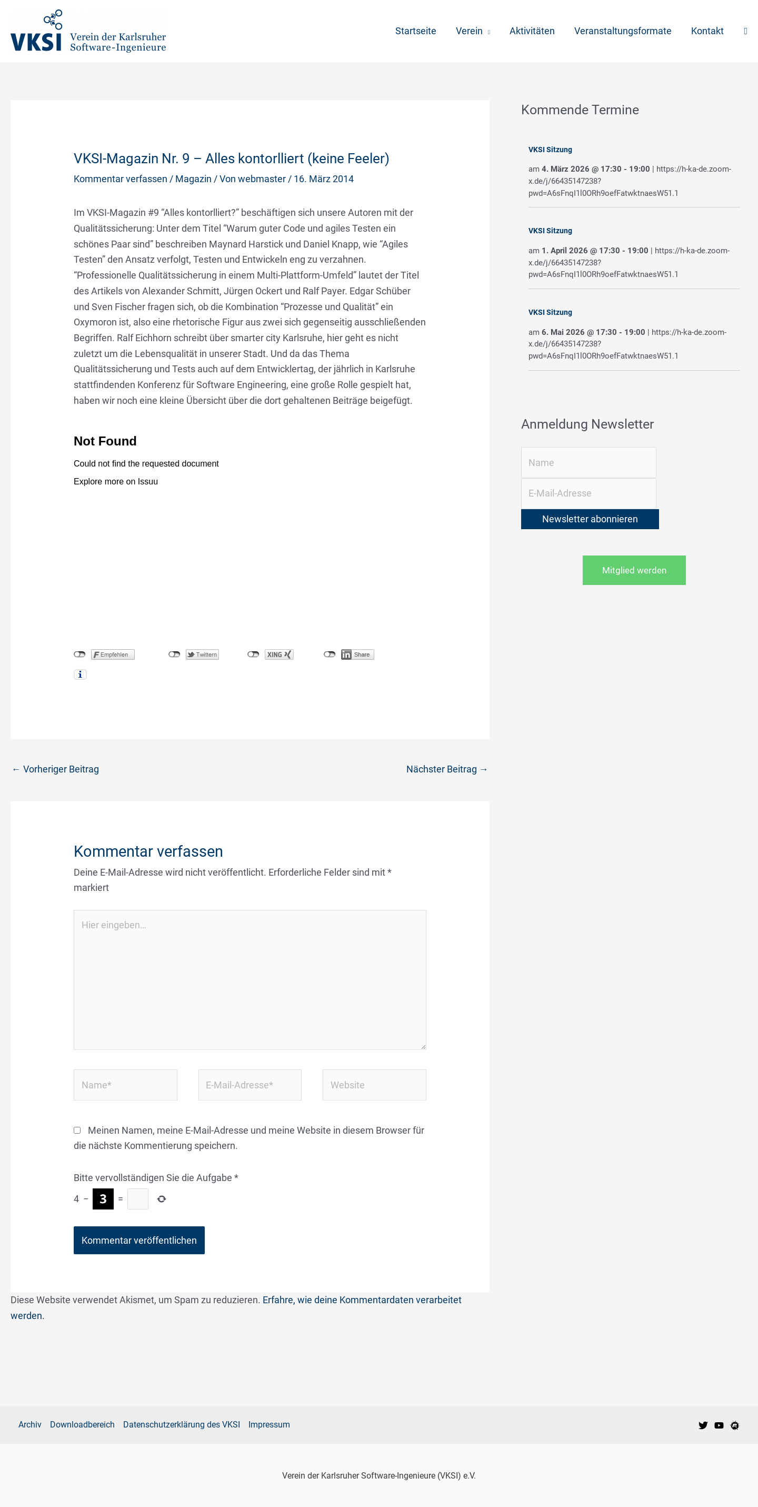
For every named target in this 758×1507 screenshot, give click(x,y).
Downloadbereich (82, 1425)
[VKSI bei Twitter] (703, 1425)
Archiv (30, 1425)
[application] (488, 31)
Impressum (269, 1425)
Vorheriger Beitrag (55, 769)
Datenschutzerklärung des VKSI (181, 1425)
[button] (745, 31)
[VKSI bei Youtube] (719, 1425)
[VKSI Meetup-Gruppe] (735, 1425)
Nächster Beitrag (447, 769)
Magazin (193, 178)
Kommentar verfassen (120, 178)
